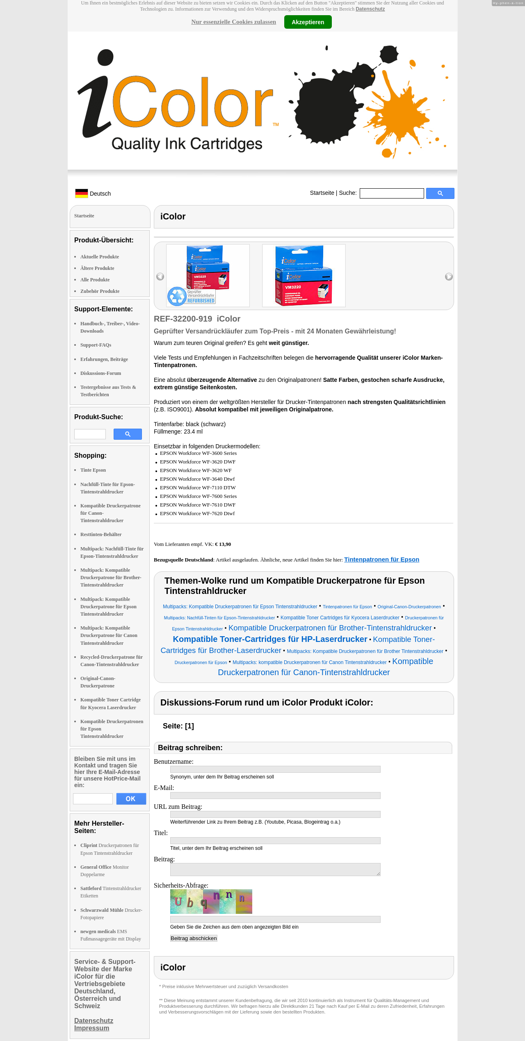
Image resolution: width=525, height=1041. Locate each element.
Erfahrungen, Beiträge (104, 359)
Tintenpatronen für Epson (381, 559)
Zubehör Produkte (99, 291)
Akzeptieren (308, 21)
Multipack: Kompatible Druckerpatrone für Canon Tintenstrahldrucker (108, 635)
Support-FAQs (95, 345)
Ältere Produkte (97, 268)
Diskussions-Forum (100, 373)
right (449, 277)
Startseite (322, 192)
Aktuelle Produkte (99, 257)
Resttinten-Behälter (101, 534)
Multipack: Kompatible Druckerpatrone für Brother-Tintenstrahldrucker (111, 577)
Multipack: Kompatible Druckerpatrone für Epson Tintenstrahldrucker (108, 606)
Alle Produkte (95, 280)
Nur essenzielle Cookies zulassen (233, 21)
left (160, 277)
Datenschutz (370, 9)
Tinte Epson (93, 470)
